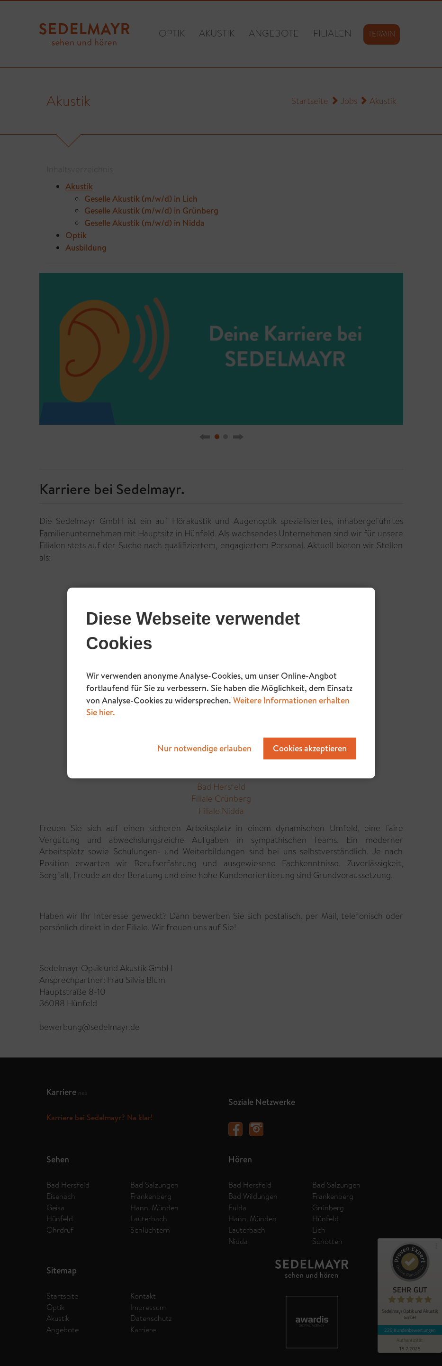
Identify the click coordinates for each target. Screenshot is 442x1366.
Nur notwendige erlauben (204, 748)
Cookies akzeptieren (310, 748)
